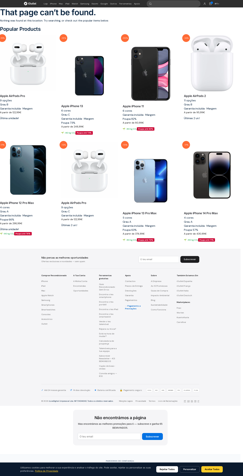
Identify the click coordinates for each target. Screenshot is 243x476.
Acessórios (46, 319)
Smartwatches (48, 309)
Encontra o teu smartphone (106, 295)
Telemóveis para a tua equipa (108, 349)
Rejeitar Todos (167, 469)
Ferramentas (125, 3)
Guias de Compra (159, 290)
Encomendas (79, 286)
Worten (180, 312)
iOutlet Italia (182, 290)
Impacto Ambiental (160, 295)
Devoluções (131, 290)
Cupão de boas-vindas (107, 367)
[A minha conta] (204, 3)
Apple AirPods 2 (195, 96)
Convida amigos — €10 (108, 375)
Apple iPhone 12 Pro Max (17, 203)
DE (188, 401)
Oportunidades (80, 290)
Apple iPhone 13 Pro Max (140, 213)
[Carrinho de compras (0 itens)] (210, 3)
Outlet (44, 324)
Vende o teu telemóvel (105, 323)
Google (104, 3)
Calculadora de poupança (106, 342)
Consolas (46, 314)
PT (185, 401)
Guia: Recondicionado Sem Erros (107, 287)
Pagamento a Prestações (133, 307)
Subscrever (152, 436)
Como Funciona (158, 309)
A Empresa (156, 281)
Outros (113, 3)
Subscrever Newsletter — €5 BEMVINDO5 (107, 359)
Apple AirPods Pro (12, 96)
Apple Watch (47, 295)
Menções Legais (126, 401)
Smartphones (48, 305)
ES (192, 401)
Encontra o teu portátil (106, 303)
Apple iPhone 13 (72, 106)
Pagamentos (131, 300)
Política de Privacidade (46, 471)
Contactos (130, 281)
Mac (61, 3)
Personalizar (189, 469)
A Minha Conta (80, 281)
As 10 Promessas (159, 286)
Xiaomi (94, 3)
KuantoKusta (183, 317)
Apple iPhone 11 (133, 106)
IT (198, 401)
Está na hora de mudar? (106, 335)
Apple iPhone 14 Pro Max (201, 213)
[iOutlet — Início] (30, 4)
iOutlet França (183, 286)
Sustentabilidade (159, 305)
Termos (152, 401)
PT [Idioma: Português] (217, 4)
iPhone (53, 3)
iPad (67, 3)
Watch (75, 3)
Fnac (179, 308)
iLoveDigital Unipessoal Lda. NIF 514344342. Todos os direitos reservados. (81, 401)
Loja (46, 3)
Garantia (129, 295)
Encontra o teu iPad (108, 309)
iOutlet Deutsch (184, 295)
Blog (153, 300)
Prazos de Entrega (134, 286)
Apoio (137, 3)
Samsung (84, 3)
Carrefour (181, 322)
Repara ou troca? (107, 329)
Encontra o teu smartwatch (106, 315)
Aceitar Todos (212, 469)
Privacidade (141, 401)
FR (195, 401)
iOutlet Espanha (184, 281)
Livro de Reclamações (168, 401)
